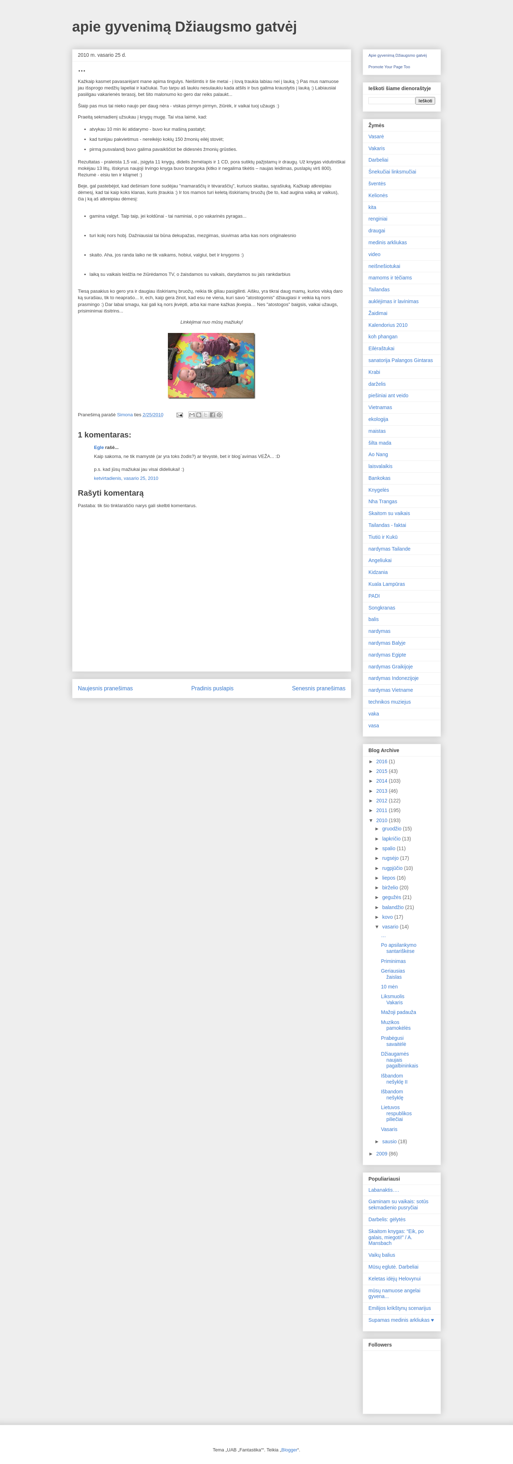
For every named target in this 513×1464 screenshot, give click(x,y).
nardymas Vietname (390, 690)
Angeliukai (380, 560)
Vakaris (376, 148)
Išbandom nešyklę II (394, 1079)
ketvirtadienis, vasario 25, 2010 (126, 478)
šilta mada (379, 443)
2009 (382, 1154)
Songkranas (381, 608)
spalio (389, 848)
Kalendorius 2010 (388, 325)
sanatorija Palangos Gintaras (400, 360)
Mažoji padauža (398, 1012)
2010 (382, 820)
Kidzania (378, 572)
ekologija (378, 419)
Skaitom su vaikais (389, 513)
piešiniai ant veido (388, 395)
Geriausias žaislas (393, 974)
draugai (376, 230)
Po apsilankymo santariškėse (398, 948)
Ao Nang (378, 454)
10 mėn (389, 987)
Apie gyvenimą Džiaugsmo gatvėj (397, 55)
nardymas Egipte (387, 655)
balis (373, 619)
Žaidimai (377, 313)
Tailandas (379, 289)
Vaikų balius (381, 1255)
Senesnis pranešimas (318, 688)
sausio (390, 1141)
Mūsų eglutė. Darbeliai (393, 1267)
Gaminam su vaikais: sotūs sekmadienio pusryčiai (398, 1204)
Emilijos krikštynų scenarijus (399, 1308)
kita (372, 207)
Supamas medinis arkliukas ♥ (401, 1320)
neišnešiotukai (384, 266)
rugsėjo (391, 858)
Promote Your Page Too (389, 67)
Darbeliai (378, 160)
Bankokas (379, 478)
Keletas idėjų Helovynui (394, 1279)
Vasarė (376, 136)
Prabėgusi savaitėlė (393, 1041)
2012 (382, 800)
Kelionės (378, 195)
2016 (382, 761)
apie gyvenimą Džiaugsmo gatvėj (184, 26)
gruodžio (392, 828)
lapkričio (392, 839)
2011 (382, 810)
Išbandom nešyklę (392, 1095)
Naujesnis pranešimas (105, 688)
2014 (382, 781)
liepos (389, 878)
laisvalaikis (380, 466)
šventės (377, 183)
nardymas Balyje (387, 643)
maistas (377, 431)
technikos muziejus (389, 702)
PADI (374, 596)
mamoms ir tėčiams (390, 278)
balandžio (393, 907)
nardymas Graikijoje (390, 667)
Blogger (289, 1450)
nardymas (379, 631)
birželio (390, 887)
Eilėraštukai (381, 348)
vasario (391, 927)
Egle (99, 447)
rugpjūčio (393, 868)
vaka (373, 714)
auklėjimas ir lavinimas (393, 301)
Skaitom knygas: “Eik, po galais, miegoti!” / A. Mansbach (396, 1237)
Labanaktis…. (383, 1190)
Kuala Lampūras (386, 584)
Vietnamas (380, 407)
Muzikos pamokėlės (396, 1025)
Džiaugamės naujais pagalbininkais (399, 1060)
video (374, 254)
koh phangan (382, 336)
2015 (382, 771)
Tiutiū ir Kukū (382, 537)
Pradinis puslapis (212, 688)
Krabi (374, 372)
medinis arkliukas (387, 242)
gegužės (392, 897)
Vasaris (389, 1129)
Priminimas (393, 961)
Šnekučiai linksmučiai (392, 172)
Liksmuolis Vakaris (392, 999)
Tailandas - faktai (387, 525)
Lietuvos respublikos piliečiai (396, 1113)
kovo (388, 917)
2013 (382, 791)
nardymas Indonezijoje (393, 678)
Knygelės (378, 490)
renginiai (377, 219)
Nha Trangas (382, 501)
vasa (373, 725)
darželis (377, 384)
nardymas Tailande (389, 549)
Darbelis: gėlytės (387, 1219)
